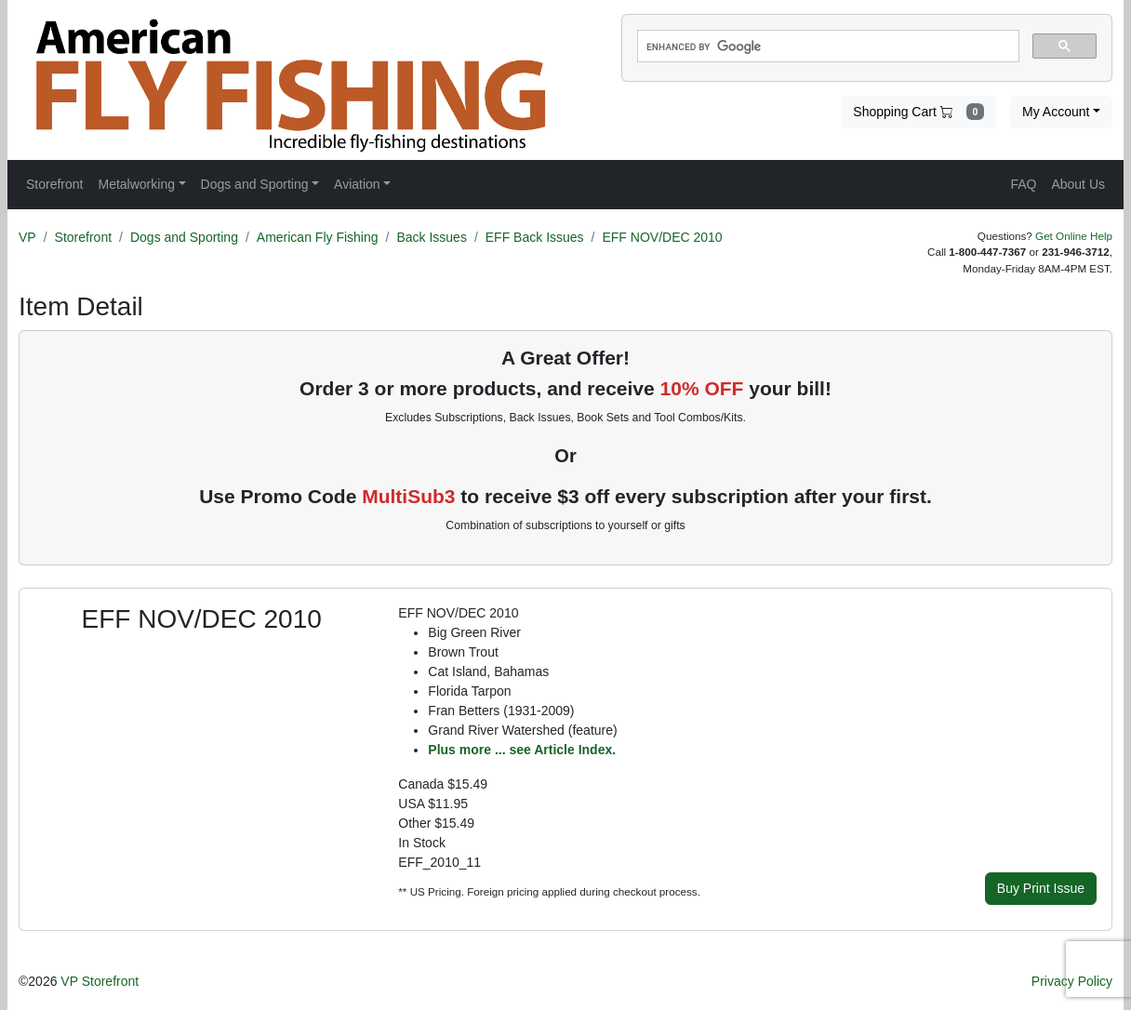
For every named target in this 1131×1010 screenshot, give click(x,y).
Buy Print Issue (1040, 888)
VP (27, 237)
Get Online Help (1073, 236)
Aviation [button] (357, 184)
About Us (1078, 184)
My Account (1055, 111)
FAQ (1023, 184)
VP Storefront (99, 981)
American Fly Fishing (318, 237)
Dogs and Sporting (184, 237)
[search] (826, 46)
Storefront (83, 237)
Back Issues (431, 237)
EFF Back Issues (535, 237)
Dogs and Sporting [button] (255, 184)
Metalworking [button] (136, 184)
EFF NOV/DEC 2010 (662, 237)
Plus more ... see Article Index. (522, 749)
